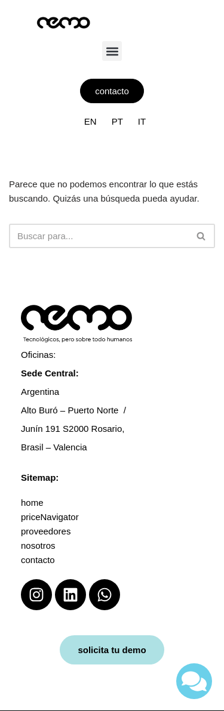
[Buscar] (98, 236)
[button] (112, 51)
